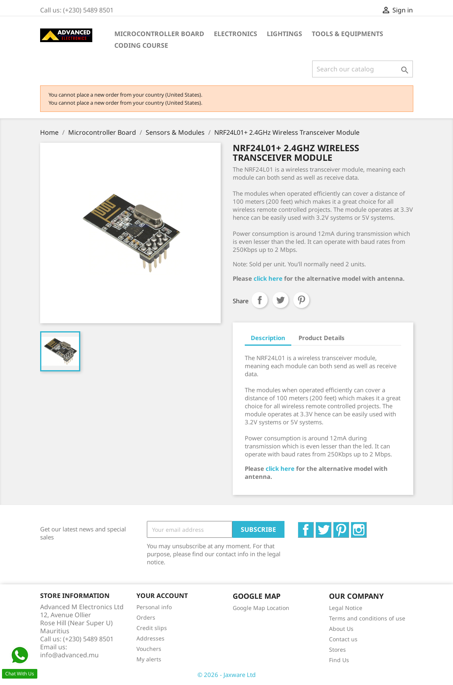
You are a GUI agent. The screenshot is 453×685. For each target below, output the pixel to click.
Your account (162, 595)
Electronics (235, 33)
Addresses (150, 638)
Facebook (313, 526)
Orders (145, 617)
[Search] (362, 69)
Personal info (154, 607)
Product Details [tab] (322, 338)
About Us (341, 628)
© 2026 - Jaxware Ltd (226, 675)
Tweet (280, 300)
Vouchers (148, 649)
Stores (337, 649)
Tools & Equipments (347, 33)
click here (268, 278)
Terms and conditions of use (367, 618)
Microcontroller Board (159, 33)
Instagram (366, 526)
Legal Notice (345, 608)
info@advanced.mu (69, 655)
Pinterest (301, 300)
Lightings (284, 33)
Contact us (343, 639)
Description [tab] (268, 338)
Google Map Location (261, 608)
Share (260, 300)
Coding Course (141, 45)
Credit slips (151, 628)
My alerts (148, 659)
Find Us (339, 660)
